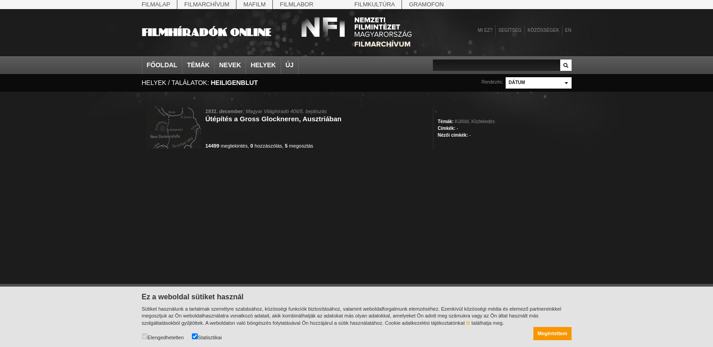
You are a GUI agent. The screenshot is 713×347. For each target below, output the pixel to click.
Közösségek (543, 30)
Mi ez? (485, 30)
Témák (198, 65)
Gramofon (426, 4)
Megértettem (552, 333)
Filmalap (156, 4)
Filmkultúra (374, 4)
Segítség (510, 30)
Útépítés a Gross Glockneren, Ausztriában (274, 119)
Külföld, (462, 121)
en (568, 30)
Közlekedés (483, 121)
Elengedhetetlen (163, 336)
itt (468, 323)
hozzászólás (266, 146)
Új (290, 65)
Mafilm (254, 4)
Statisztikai (207, 336)
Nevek (230, 65)
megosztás (299, 146)
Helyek (263, 65)
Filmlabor (296, 4)
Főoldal (162, 65)
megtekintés (227, 146)
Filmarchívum (206, 4)
